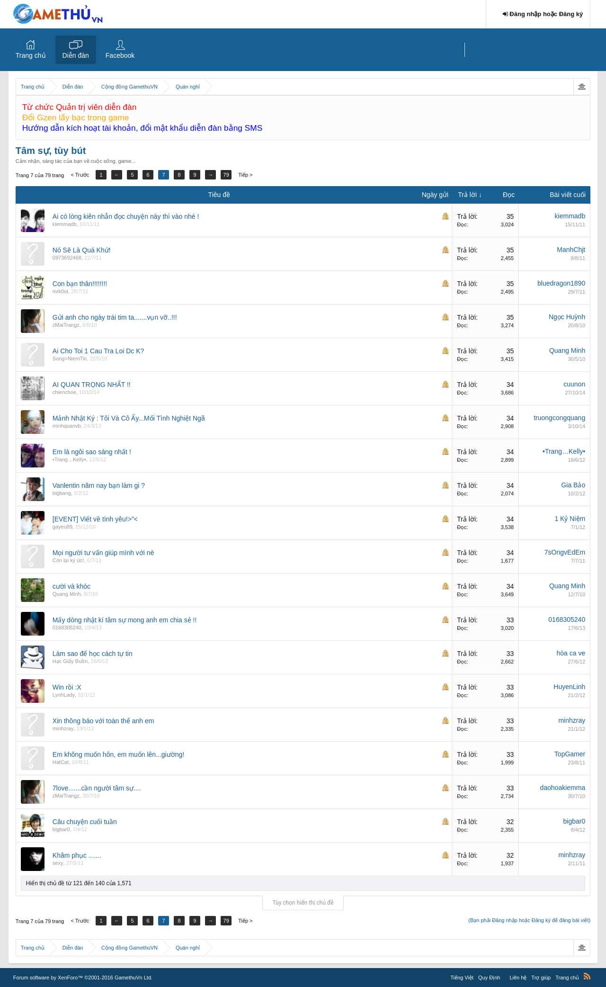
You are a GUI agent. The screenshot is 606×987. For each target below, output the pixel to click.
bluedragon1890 (561, 283)
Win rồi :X (67, 687)
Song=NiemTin (70, 358)
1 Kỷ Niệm (569, 518)
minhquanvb (67, 426)
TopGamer (569, 754)
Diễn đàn (75, 55)
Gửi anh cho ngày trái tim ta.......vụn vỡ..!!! (115, 317)
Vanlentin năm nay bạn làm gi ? (99, 485)
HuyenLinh (569, 687)
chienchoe (64, 392)
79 (226, 175)
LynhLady (64, 695)
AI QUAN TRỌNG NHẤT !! (92, 384)
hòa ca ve (570, 653)
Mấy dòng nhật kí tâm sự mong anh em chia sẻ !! (125, 620)
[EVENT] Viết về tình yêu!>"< (95, 519)
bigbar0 (61, 829)
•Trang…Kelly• (69, 459)
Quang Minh (567, 350)
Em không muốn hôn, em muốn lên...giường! (118, 754)
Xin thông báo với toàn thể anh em (103, 721)
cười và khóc (71, 586)
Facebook (120, 55)
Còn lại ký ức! (68, 560)
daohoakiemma (562, 787)
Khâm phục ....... (77, 855)
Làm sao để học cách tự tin (93, 653)
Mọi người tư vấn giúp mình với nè (103, 552)
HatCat (61, 762)
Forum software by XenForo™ (82, 977)
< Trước (80, 175)
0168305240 (67, 627)
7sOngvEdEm (564, 552)
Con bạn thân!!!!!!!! (80, 283)
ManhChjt (571, 249)
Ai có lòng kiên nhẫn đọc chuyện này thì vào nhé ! (126, 216)
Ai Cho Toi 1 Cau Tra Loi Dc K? (98, 351)
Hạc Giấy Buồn (70, 661)
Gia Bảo (573, 485)
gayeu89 (62, 526)
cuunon (574, 384)
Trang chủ (31, 55)
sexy (58, 863)
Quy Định (489, 977)
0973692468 (67, 257)
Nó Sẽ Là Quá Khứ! (82, 250)
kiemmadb (65, 224)
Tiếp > (245, 175)
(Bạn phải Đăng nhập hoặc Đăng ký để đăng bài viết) (529, 920)
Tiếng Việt (461, 977)
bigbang (62, 493)
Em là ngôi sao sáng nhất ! (92, 452)
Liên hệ (517, 977)
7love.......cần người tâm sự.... (97, 788)
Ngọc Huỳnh (567, 317)
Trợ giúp (541, 977)
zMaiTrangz (66, 325)
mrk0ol (60, 291)
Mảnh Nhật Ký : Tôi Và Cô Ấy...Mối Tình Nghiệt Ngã (129, 418)
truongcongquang (559, 418)
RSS (587, 976)
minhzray (63, 728)
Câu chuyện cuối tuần (85, 821)
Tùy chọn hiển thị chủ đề (302, 902)
